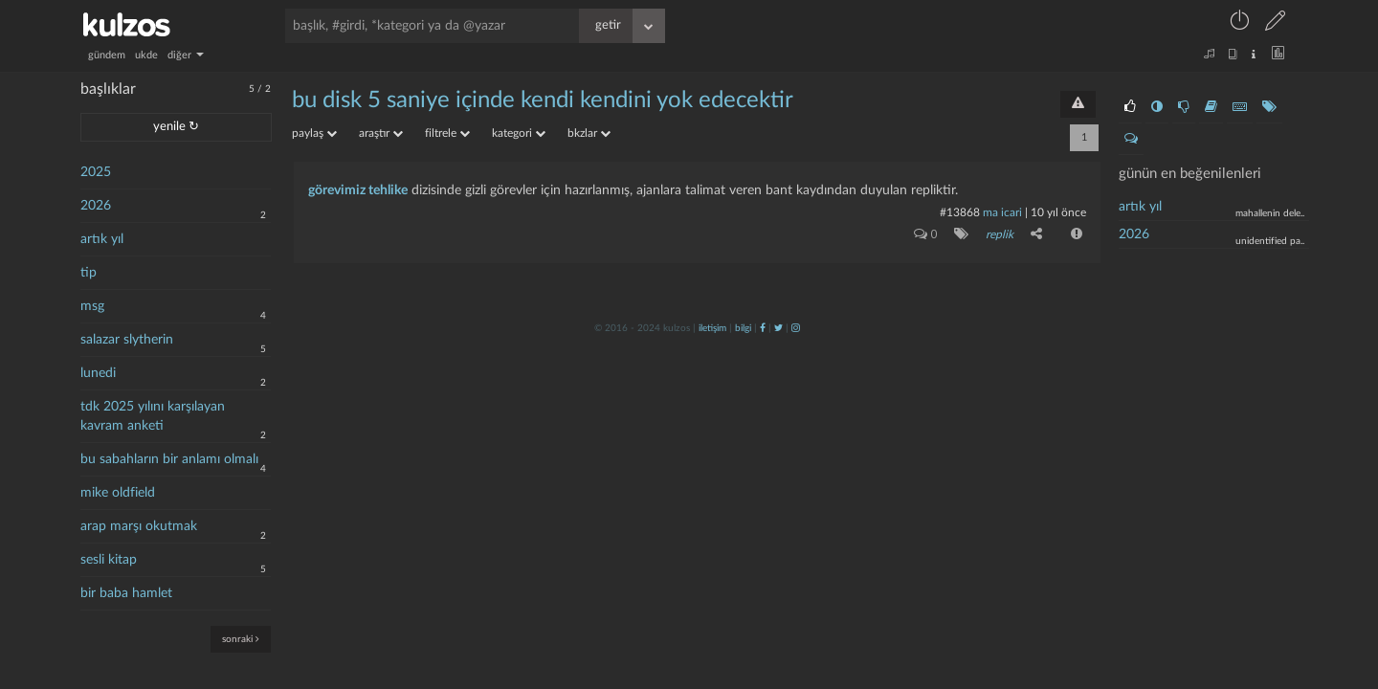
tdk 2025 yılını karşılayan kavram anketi (152, 416)
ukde (146, 55)
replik (999, 234)
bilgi (743, 328)
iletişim (712, 328)
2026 (95, 205)
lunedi (98, 373)
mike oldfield (117, 493)
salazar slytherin (126, 339)
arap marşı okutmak (138, 526)
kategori (518, 133)
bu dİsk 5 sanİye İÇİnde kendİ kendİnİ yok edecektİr (542, 100)
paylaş (314, 133)
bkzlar (589, 133)
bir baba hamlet (126, 593)
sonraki (240, 638)
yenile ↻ (176, 127)
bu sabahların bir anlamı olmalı (169, 459)
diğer (185, 55)
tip (88, 272)
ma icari (1002, 212)
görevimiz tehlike (358, 190)
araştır (381, 133)
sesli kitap (108, 560)
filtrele (447, 133)
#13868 (960, 212)
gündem (106, 55)
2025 (95, 172)
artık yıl (101, 239)
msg (92, 306)
